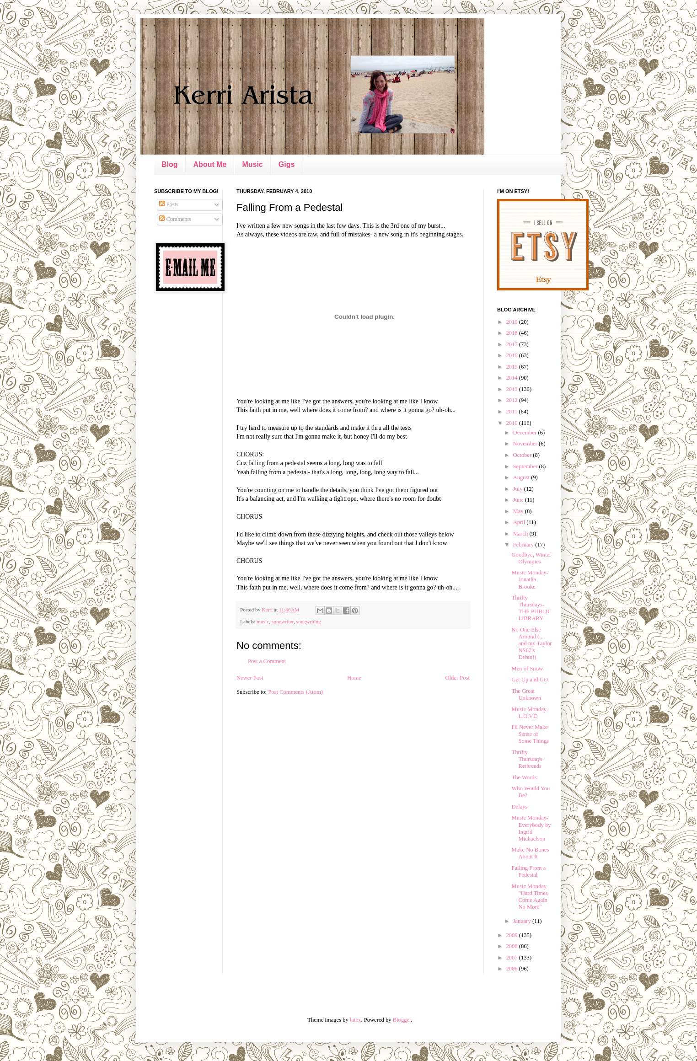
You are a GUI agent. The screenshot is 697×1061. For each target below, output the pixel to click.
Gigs (287, 164)
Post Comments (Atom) (295, 692)
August (522, 477)
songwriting (308, 621)
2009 (512, 935)
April (520, 522)
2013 (512, 389)
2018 (512, 333)
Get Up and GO (529, 679)
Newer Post (249, 678)
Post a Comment (267, 661)
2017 (512, 344)
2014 (512, 378)
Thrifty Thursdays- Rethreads (527, 759)
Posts (168, 204)
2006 (512, 968)
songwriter (283, 621)
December (525, 432)
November (526, 443)
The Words (523, 777)
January (522, 921)
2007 (512, 957)
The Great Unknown (526, 694)
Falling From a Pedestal (528, 871)
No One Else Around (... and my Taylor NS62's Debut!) (531, 643)
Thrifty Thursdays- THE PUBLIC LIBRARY (531, 608)
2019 (512, 322)
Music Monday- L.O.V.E (529, 712)
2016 (512, 355)
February (524, 544)
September (526, 466)
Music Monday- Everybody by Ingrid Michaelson (531, 828)
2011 (512, 411)
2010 (512, 423)
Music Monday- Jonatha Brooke (529, 579)
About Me (210, 164)
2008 (512, 946)
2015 (512, 367)
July (518, 489)
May (519, 511)
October (523, 455)
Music (252, 164)
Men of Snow (527, 668)
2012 (512, 400)
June (519, 500)
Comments (175, 219)
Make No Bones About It (530, 853)
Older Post (457, 678)
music (263, 621)
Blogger (402, 1020)
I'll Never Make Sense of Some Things (530, 734)
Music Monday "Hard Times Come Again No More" (529, 896)
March (521, 533)
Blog (169, 164)
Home (354, 678)
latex (355, 1020)
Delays (519, 807)
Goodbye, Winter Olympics (531, 558)
